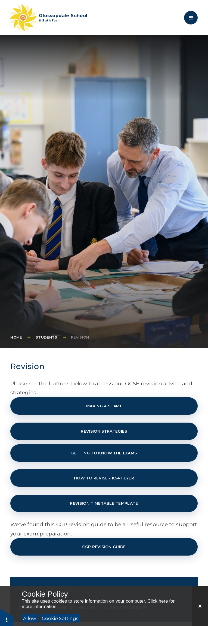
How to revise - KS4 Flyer (104, 478)
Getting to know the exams (104, 453)
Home (16, 337)
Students (46, 337)
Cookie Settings (60, 618)
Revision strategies (104, 431)
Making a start (104, 406)
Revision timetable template (104, 503)
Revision (80, 337)
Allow (29, 618)
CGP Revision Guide (104, 546)
